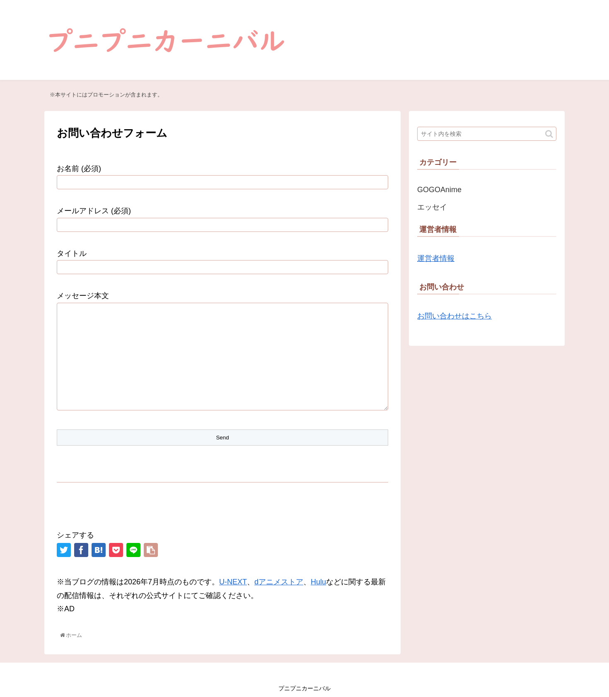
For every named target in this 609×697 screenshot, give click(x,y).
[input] (486, 134)
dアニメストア (278, 582)
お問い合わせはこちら (454, 316)
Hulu (318, 582)
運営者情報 (435, 258)
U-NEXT (233, 582)
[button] (549, 134)
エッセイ (432, 207)
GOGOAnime (439, 190)
